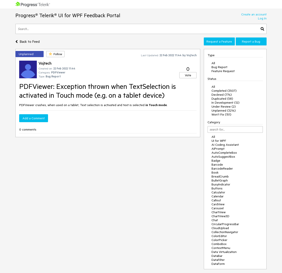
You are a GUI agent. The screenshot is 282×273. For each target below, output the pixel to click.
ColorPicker (219, 240)
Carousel (218, 208)
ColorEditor (219, 236)
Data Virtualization (224, 252)
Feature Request (223, 71)
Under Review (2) (224, 106)
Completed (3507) (224, 91)
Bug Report (219, 67)
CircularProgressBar (225, 224)
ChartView (219, 212)
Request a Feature (219, 41)
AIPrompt (218, 149)
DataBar (217, 256)
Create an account (254, 14)
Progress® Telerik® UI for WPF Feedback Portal (67, 15)
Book (215, 172)
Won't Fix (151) (221, 114)
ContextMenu (221, 248)
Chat (215, 220)
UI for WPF (219, 141)
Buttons (217, 188)
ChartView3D (220, 216)
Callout (216, 200)
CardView (218, 204)
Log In (262, 18)
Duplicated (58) (222, 99)
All (213, 63)
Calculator (218, 192)
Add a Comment (33, 118)
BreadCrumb (220, 176)
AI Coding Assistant (225, 145)
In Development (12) (225, 103)
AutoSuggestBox (223, 157)
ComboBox (219, 244)
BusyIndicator (221, 184)
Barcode (217, 164)
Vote (188, 75)
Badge (216, 161)
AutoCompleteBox (224, 153)
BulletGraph (220, 180)
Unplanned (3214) (224, 110)
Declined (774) (222, 95)
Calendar (218, 196)
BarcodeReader (222, 168)
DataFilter (218, 260)
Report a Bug (251, 41)
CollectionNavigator (225, 232)
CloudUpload (220, 228)
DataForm (218, 264)
